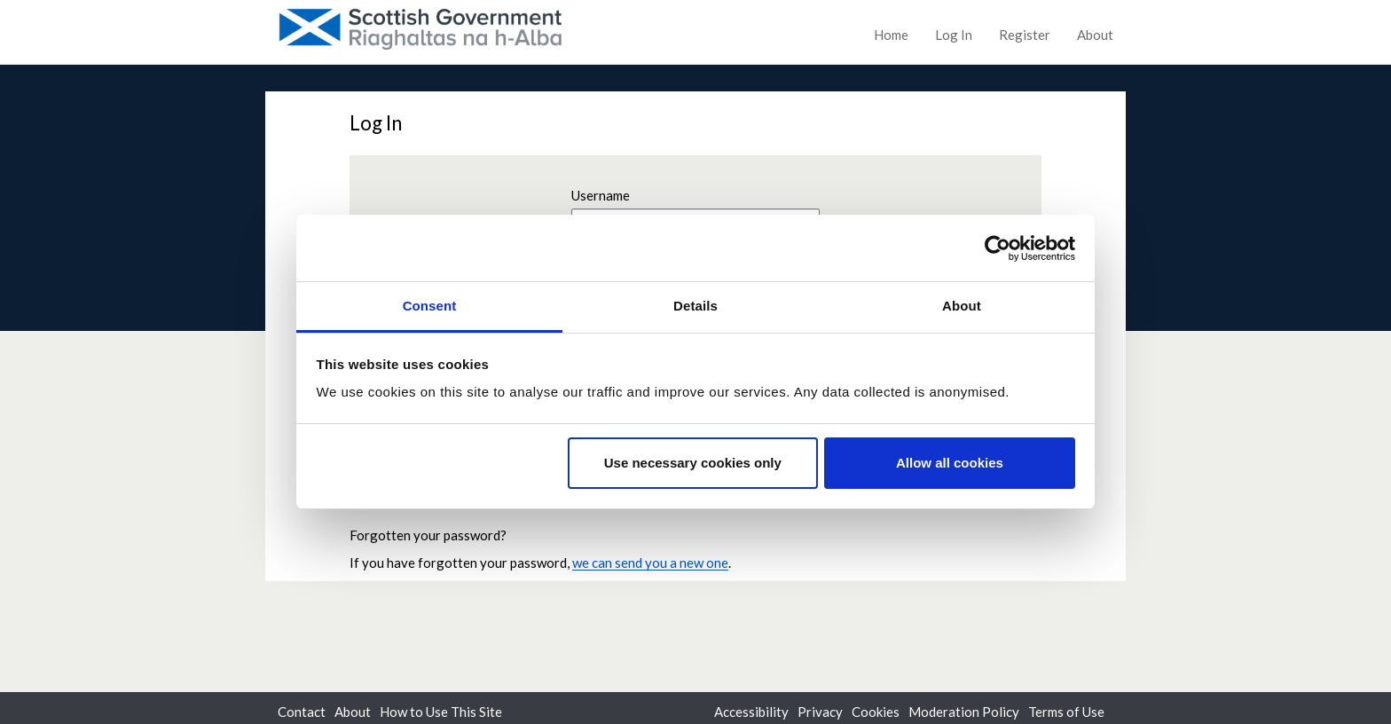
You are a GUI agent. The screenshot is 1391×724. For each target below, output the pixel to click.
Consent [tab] (430, 305)
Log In (953, 35)
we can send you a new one (650, 563)
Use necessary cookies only (693, 462)
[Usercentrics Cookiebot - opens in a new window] (997, 248)
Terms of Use (1066, 712)
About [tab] (961, 305)
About (1095, 35)
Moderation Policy (963, 712)
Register (1024, 35)
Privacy (820, 712)
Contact (302, 712)
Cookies (876, 712)
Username (600, 195)
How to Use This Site (441, 712)
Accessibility (751, 712)
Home (891, 35)
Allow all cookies (949, 462)
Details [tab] (695, 305)
